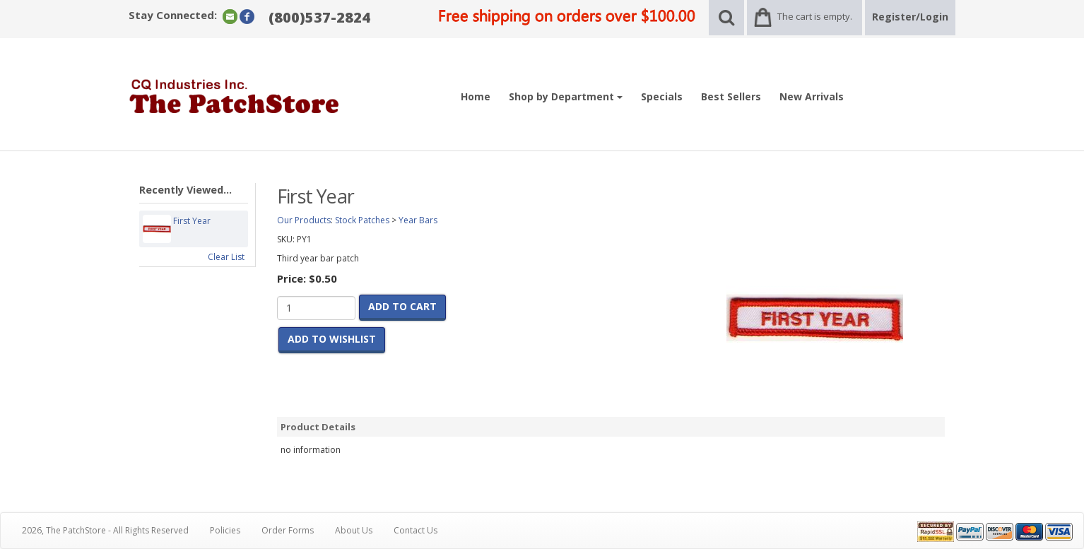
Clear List (226, 257)
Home (475, 96)
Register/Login (910, 16)
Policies (225, 530)
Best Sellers (731, 96)
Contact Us (415, 530)
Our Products (304, 220)
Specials (662, 96)
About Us (353, 530)
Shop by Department (566, 96)
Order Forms (287, 530)
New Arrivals (811, 96)
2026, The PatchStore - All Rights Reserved (105, 530)
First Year (192, 229)
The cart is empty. (814, 16)
